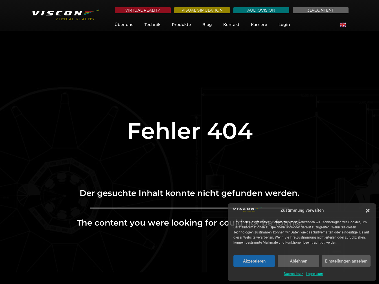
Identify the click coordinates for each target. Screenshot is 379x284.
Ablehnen (298, 261)
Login (284, 24)
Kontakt (231, 24)
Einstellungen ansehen (346, 261)
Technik (152, 24)
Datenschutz (293, 274)
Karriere (259, 24)
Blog (207, 24)
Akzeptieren (254, 261)
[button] (368, 210)
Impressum (314, 274)
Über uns (124, 24)
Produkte (181, 24)
